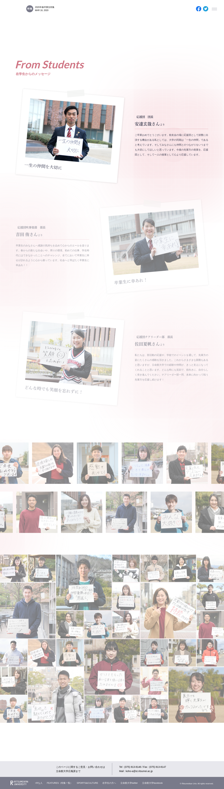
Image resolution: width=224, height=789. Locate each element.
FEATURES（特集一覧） (59, 783)
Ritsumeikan (19, 783)
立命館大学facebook (152, 783)
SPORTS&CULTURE (87, 783)
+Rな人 (39, 783)
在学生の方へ (109, 783)
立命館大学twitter (129, 783)
